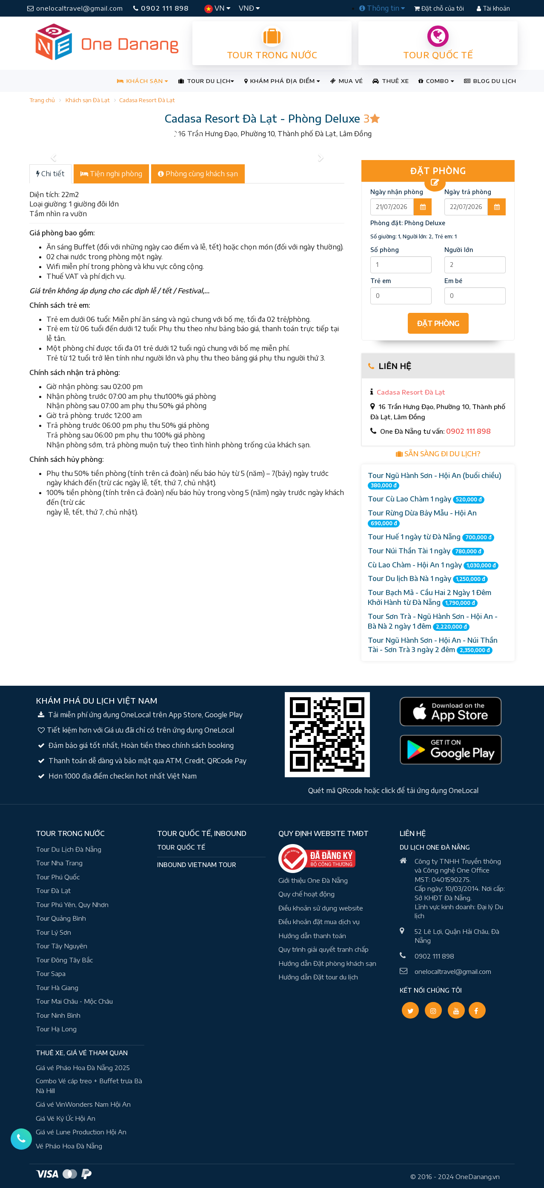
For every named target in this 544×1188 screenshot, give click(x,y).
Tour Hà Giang (57, 987)
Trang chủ (42, 100)
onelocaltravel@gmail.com (75, 8)
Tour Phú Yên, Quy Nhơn (72, 904)
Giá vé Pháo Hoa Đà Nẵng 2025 (83, 1067)
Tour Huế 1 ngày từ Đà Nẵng (431, 536)
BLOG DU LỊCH (490, 80)
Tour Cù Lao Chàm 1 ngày (426, 499)
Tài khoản (493, 8)
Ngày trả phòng (467, 191)
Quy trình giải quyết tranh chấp (323, 949)
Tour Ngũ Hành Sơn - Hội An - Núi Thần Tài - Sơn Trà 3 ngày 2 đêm (433, 645)
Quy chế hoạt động (306, 894)
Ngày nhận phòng (396, 191)
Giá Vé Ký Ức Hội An (65, 1118)
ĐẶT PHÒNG (438, 323)
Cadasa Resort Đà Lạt (147, 100)
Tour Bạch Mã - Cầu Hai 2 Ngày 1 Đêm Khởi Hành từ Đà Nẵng (429, 597)
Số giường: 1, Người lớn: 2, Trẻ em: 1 (413, 236)
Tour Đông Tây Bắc (64, 960)
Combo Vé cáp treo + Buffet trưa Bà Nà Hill (89, 1085)
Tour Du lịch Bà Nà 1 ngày (428, 578)
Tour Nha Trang (59, 863)
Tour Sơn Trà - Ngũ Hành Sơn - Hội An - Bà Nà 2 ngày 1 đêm (433, 621)
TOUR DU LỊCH (206, 80)
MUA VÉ (346, 80)
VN (217, 8)
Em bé (453, 280)
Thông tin (382, 8)
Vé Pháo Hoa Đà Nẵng (69, 1146)
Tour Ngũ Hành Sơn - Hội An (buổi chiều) (434, 480)
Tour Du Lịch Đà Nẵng (68, 849)
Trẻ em (380, 280)
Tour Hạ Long (56, 1029)
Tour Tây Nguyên (61, 946)
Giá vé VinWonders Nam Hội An (83, 1104)
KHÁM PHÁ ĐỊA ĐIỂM (282, 80)
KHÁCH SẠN (142, 80)
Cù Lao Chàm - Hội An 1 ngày (433, 565)
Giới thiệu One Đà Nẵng (313, 880)
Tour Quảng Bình (61, 918)
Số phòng (384, 249)
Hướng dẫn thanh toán (312, 935)
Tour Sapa (51, 973)
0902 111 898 (161, 8)
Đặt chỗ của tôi (440, 8)
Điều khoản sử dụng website (320, 908)
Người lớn (458, 249)
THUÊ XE (390, 80)
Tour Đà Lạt (53, 890)
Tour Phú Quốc (58, 877)
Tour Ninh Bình (58, 1015)
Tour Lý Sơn (53, 932)
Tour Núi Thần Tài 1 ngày (426, 551)
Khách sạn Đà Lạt (88, 100)
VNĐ (249, 8)
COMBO (436, 80)
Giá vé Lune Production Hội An (81, 1132)
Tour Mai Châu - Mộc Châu (74, 1001)
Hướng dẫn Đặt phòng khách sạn (327, 963)
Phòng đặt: (407, 222)
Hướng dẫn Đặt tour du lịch (318, 977)
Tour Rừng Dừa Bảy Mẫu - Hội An (422, 518)
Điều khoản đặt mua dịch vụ (319, 921)
